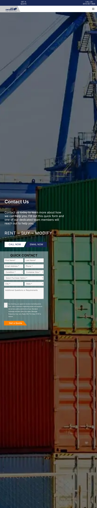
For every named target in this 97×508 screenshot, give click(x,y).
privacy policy (15, 309)
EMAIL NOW (36, 244)
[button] (93, 9)
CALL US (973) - (89, 3)
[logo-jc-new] (10, 9)
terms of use (27, 309)
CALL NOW (15, 244)
